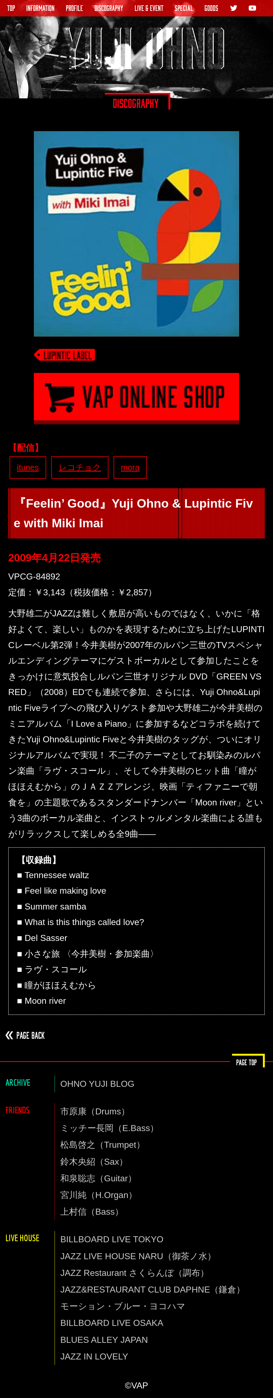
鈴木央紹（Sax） (94, 1162)
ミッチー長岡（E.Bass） (109, 1128)
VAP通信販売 (136, 405)
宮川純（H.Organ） (98, 1195)
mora (130, 467)
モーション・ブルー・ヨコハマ (122, 1306)
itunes (28, 467)
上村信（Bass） (91, 1212)
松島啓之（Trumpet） (102, 1145)
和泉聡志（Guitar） (98, 1178)
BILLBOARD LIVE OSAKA (111, 1323)
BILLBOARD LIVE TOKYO (112, 1239)
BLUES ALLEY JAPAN (104, 1340)
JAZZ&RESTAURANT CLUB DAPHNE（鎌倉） (152, 1289)
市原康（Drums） (95, 1111)
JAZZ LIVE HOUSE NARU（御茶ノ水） (138, 1256)
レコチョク (80, 467)
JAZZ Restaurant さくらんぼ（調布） (134, 1273)
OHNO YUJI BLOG (97, 1084)
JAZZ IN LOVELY (94, 1356)
